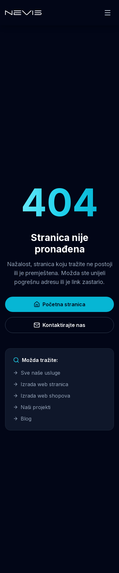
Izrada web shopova (41, 396)
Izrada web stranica (40, 384)
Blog (22, 418)
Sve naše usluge (36, 373)
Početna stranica (59, 304)
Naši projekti (31, 407)
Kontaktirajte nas (59, 325)
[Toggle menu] (107, 12)
